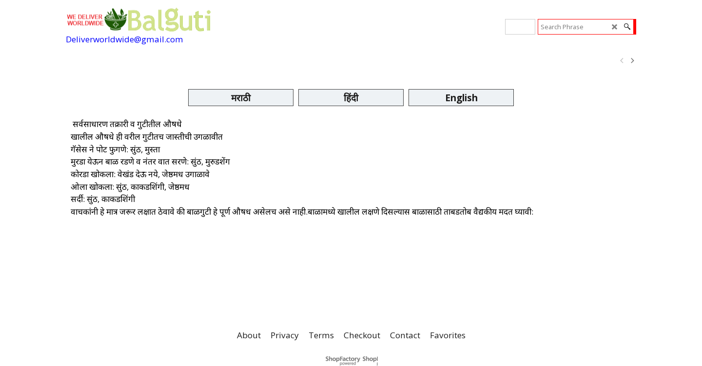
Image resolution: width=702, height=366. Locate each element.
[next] (631, 60)
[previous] (622, 60)
